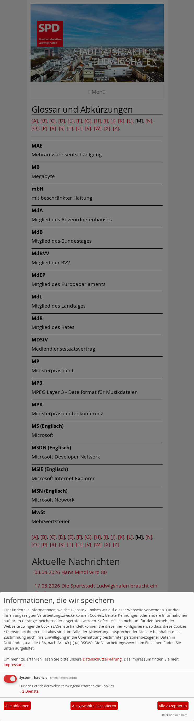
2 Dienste (29, 691)
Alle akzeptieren (173, 705)
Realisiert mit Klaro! (175, 715)
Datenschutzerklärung (102, 659)
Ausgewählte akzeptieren (94, 705)
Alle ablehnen (17, 705)
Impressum (13, 664)
